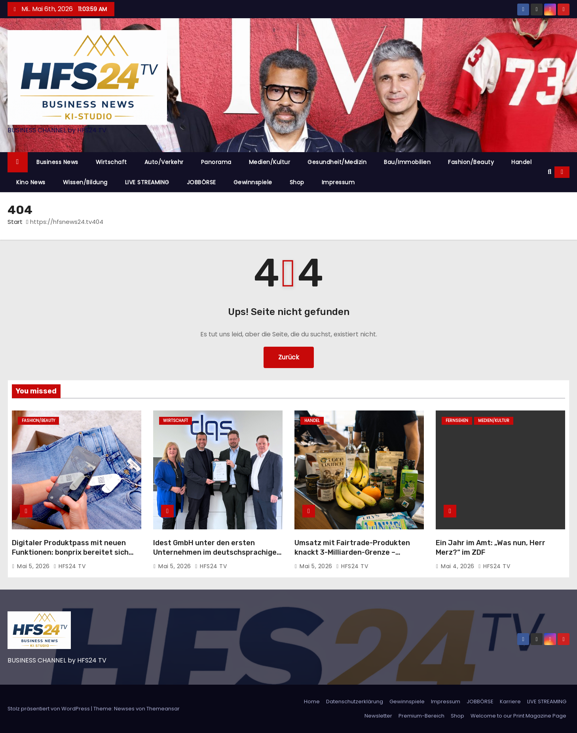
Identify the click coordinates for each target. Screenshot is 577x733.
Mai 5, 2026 (34, 566)
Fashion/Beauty (471, 162)
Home (312, 701)
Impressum (338, 182)
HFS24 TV (69, 566)
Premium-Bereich (421, 716)
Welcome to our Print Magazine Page (518, 716)
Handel (521, 162)
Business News (57, 162)
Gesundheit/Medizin (336, 162)
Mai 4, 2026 (458, 566)
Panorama (216, 162)
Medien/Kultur (269, 162)
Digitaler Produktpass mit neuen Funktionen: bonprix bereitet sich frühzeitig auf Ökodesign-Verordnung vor (70, 557)
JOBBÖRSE (201, 182)
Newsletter (378, 716)
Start (15, 222)
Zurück (288, 357)
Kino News (31, 182)
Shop (297, 182)
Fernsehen (457, 421)
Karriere (510, 701)
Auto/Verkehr (164, 162)
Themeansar (163, 708)
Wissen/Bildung (85, 182)
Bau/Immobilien (407, 162)
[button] (549, 171)
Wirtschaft (111, 162)
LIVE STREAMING (147, 182)
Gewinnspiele (252, 182)
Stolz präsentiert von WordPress (49, 708)
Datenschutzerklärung (354, 701)
